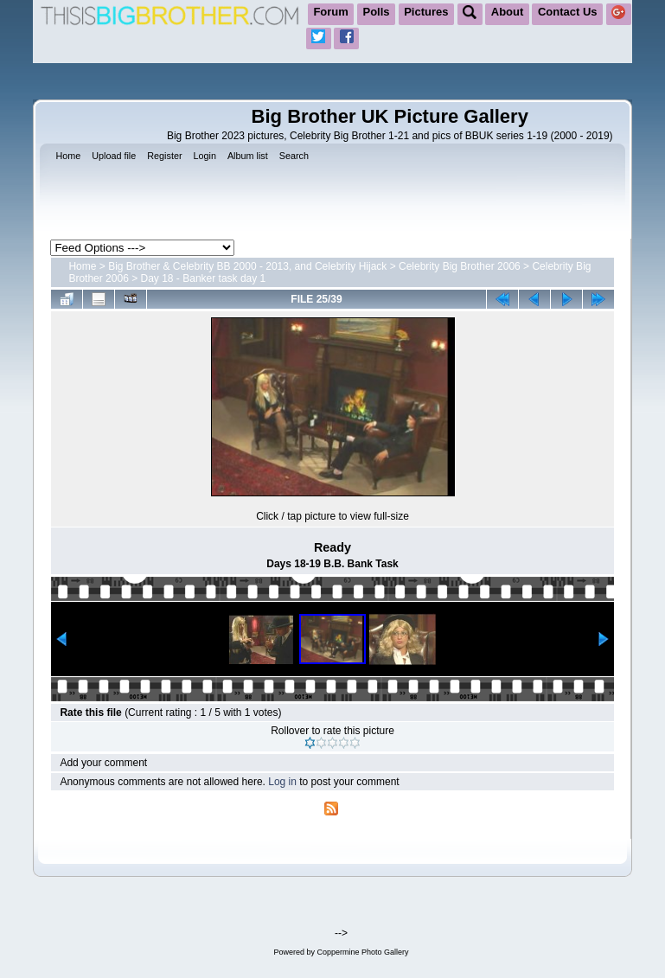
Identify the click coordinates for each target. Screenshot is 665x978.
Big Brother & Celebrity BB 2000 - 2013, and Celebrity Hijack (247, 266)
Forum (330, 11)
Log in (282, 782)
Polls (376, 11)
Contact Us (568, 11)
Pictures (426, 11)
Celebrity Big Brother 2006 (460, 266)
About (507, 11)
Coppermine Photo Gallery (362, 952)
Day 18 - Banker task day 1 (203, 278)
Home (82, 266)
